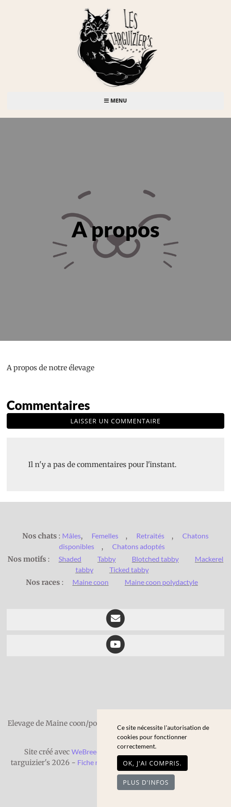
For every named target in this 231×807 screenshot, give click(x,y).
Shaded (70, 559)
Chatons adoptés (138, 546)
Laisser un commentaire (116, 421)
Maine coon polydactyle (161, 582)
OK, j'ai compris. (152, 763)
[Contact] (115, 619)
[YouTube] (115, 645)
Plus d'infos (146, 782)
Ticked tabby (129, 569)
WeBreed (86, 751)
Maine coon (90, 582)
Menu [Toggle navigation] (115, 100)
